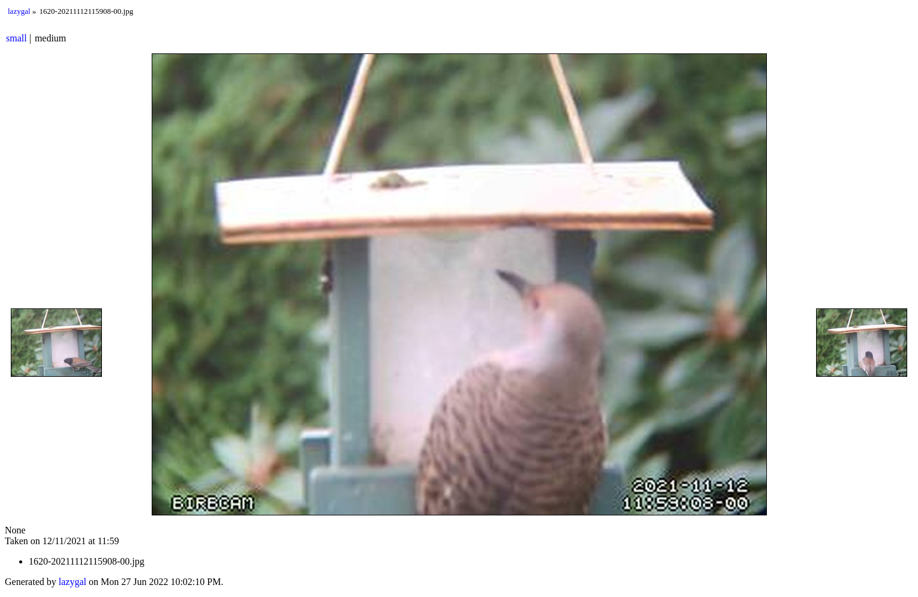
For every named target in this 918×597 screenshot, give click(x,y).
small (16, 38)
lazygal (19, 11)
